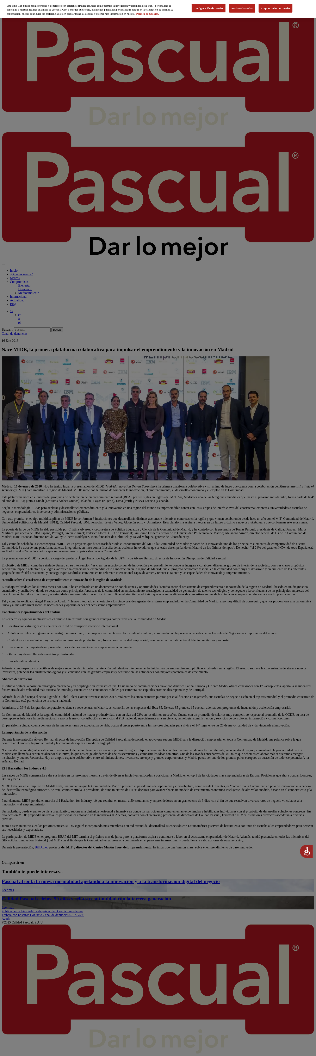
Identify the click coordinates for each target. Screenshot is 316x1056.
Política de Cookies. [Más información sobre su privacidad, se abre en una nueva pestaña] (147, 12)
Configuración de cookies (208, 6)
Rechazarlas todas (242, 6)
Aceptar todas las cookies (275, 6)
